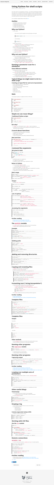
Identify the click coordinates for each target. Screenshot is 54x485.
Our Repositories (45, 1)
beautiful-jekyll (28, 482)
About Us (39, 1)
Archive (30, 1)
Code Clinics (26, 1)
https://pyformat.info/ (17, 296)
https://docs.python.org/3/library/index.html (30, 458)
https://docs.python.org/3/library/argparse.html (22, 221)
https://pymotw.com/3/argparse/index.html (21, 220)
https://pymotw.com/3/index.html (29, 457)
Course (22, 1)
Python (15, 459)
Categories (35, 1)
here (28, 18)
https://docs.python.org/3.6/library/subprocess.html (22, 368)
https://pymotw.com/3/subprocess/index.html (21, 367)
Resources (50, 1)
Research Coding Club (5, 1)
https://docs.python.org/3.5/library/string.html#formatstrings (24, 297)
